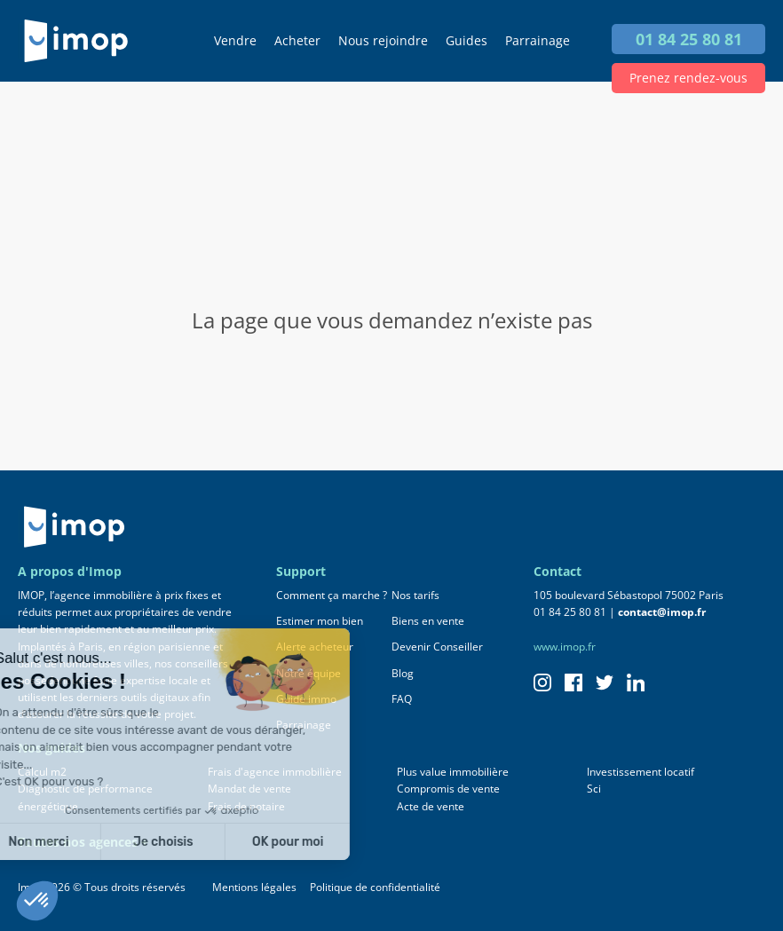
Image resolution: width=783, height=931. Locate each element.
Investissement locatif (640, 771)
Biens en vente (428, 620)
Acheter (297, 40)
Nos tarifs (415, 595)
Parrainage (537, 40)
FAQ (402, 698)
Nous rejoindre (383, 40)
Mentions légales (254, 887)
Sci (594, 788)
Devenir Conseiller (437, 646)
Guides (466, 40)
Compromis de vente (448, 788)
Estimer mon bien (319, 620)
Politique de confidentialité (375, 887)
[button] (37, 901)
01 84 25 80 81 (689, 39)
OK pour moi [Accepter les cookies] (164, 841)
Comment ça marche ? (331, 595)
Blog (403, 673)
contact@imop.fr (662, 611)
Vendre (235, 40)
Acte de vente (430, 806)
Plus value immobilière (453, 771)
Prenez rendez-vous (688, 77)
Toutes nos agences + (83, 841)
